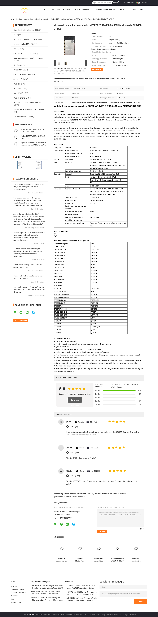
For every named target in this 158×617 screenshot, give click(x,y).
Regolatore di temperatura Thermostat (28, 109)
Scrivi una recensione (75, 401)
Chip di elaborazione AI (22, 53)
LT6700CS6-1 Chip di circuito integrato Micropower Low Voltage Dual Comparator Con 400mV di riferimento (47, 599)
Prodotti (56, 10)
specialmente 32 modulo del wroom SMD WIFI (70, 497)
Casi (140, 10)
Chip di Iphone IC (20, 98)
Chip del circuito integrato (23, 30)
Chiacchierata (96, 70)
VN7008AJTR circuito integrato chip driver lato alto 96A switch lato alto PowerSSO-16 (47, 587)
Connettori (17, 70)
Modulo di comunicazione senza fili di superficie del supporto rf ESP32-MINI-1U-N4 (136, 560)
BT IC (15, 35)
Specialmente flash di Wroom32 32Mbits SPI (110, 494)
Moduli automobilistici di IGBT (25, 39)
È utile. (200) (74, 453)
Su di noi (66, 10)
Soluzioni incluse (20, 116)
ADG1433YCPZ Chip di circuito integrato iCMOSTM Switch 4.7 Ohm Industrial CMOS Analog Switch (46, 593)
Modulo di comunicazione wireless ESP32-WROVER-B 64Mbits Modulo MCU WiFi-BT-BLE (70, 71)
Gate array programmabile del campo (28, 58)
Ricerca (115, 3)
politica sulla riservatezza (32, 615)
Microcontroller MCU (21, 44)
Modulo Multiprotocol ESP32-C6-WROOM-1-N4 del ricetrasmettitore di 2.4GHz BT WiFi (80, 560)
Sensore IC (17, 79)
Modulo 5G (17, 88)
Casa (46, 10)
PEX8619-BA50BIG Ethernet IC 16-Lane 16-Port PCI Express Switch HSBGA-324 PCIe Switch (81, 593)
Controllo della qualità (104, 10)
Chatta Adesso (128, 3)
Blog (134, 10)
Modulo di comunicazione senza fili (36, 19)
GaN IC (16, 49)
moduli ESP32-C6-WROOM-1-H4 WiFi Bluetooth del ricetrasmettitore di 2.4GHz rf (117, 560)
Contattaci (123, 10)
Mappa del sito (16, 602)
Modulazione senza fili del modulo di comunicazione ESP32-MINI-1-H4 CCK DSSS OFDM (98, 560)
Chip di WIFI (18, 93)
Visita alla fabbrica (82, 10)
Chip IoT (16, 84)
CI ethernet (17, 65)
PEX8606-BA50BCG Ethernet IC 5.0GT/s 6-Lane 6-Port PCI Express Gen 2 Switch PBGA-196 (81, 587)
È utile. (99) (74, 427)
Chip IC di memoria (21, 74)
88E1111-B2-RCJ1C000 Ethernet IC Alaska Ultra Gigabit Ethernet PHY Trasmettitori (81, 599)
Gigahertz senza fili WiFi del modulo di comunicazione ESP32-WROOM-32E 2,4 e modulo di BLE (33, 145)
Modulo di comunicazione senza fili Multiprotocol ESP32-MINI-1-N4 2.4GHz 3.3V (61, 560)
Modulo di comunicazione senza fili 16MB (78, 494)
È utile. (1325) (75, 476)
